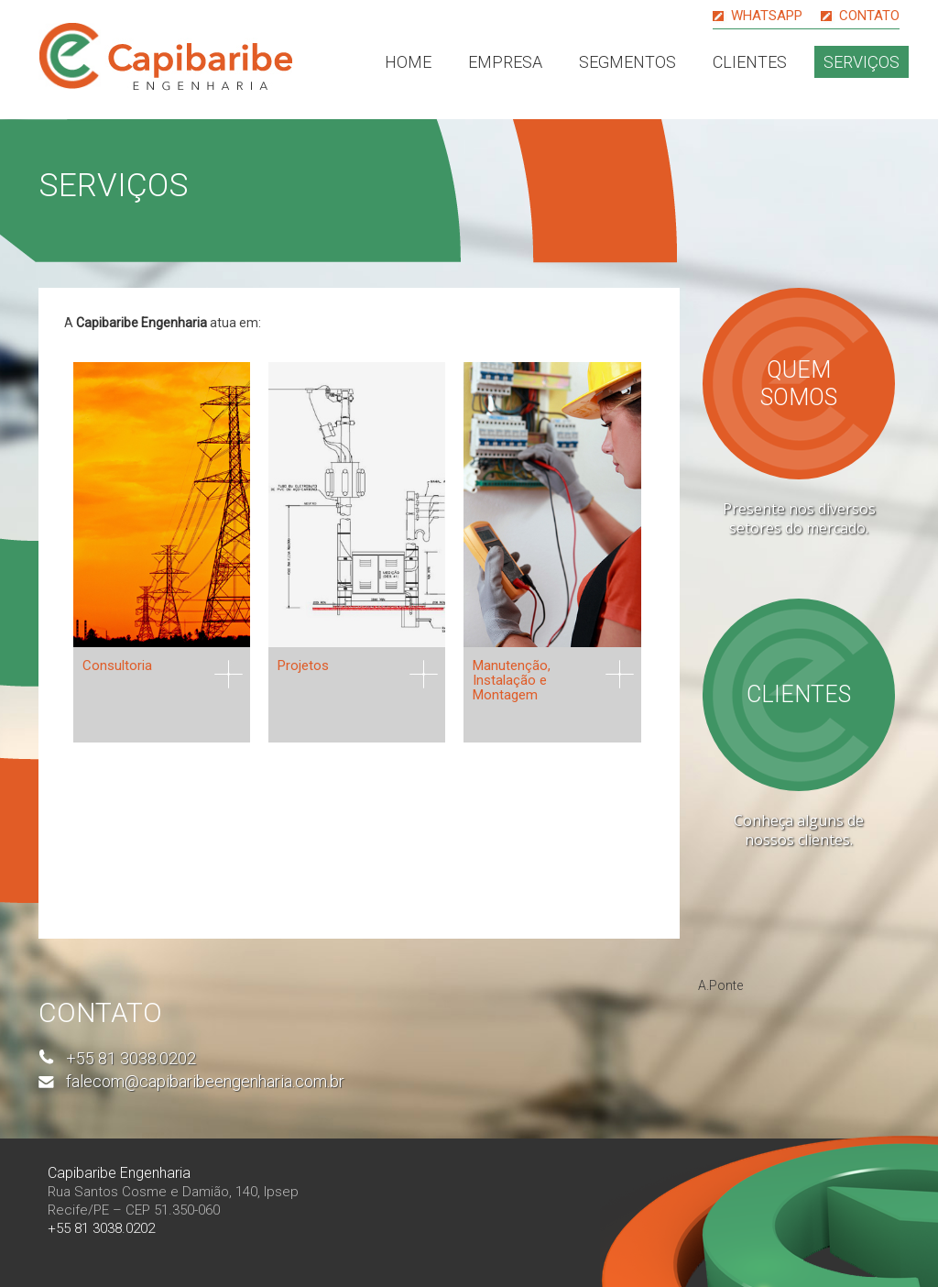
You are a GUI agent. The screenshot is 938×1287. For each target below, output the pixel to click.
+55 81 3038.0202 (131, 1058)
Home (408, 62)
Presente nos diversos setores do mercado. (799, 518)
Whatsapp (766, 15)
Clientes (750, 62)
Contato (869, 15)
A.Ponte (720, 985)
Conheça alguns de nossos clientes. (799, 830)
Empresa (505, 62)
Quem (798, 384)
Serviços (861, 62)
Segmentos (627, 62)
